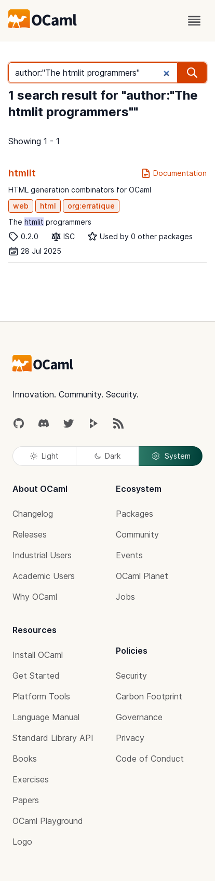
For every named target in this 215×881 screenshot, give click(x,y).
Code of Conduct (150, 758)
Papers (25, 800)
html (48, 205)
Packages (134, 513)
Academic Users (43, 576)
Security (131, 675)
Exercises (30, 779)
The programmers (49, 221)
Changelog (32, 513)
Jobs (125, 596)
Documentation (174, 173)
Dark (107, 455)
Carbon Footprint (149, 696)
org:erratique (91, 205)
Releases (29, 534)
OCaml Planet (142, 576)
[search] (192, 72)
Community (137, 534)
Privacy (130, 738)
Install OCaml (37, 655)
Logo (22, 841)
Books (24, 758)
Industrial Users (42, 555)
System (171, 456)
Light (44, 455)
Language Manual (45, 717)
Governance (139, 717)
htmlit (22, 173)
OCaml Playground (47, 821)
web (21, 205)
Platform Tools (41, 696)
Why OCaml (34, 596)
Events (129, 555)
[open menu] (194, 20)
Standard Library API (52, 738)
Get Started (36, 675)
